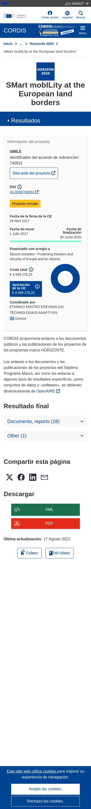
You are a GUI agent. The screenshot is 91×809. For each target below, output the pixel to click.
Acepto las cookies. (45, 789)
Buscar (80, 15)
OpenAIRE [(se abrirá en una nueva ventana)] (46, 391)
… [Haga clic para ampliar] (21, 44)
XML (49, 510)
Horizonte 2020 (42, 44)
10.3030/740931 (22, 192)
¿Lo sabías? (77, 3)
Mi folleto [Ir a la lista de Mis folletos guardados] (59, 553)
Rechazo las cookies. (45, 801)
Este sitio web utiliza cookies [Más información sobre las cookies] (32, 771)
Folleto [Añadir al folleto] (29, 552)
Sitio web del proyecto (35, 172)
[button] (67, 15)
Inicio (8, 44)
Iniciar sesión (49, 15)
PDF (49, 523)
